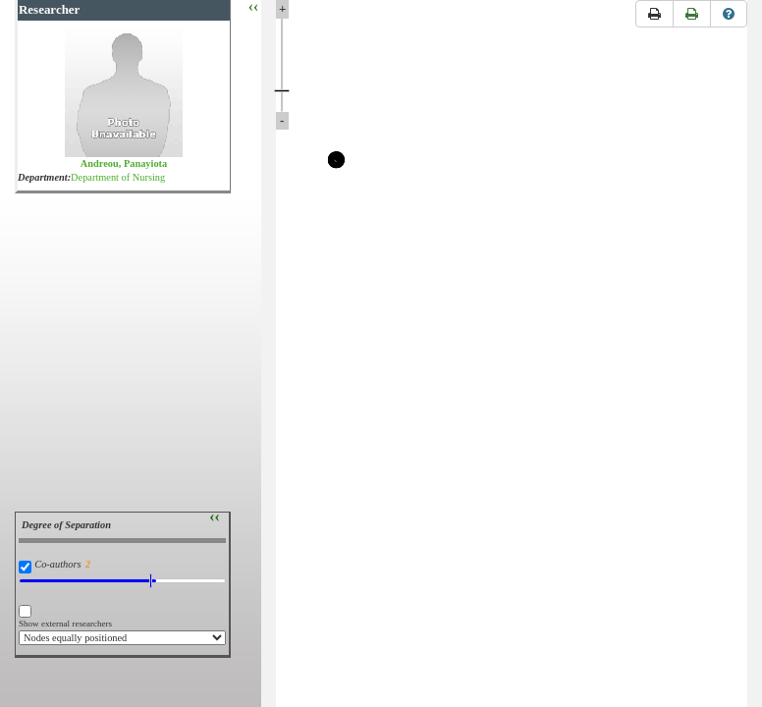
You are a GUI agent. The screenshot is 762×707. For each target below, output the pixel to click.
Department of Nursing (118, 177)
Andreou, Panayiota (124, 163)
